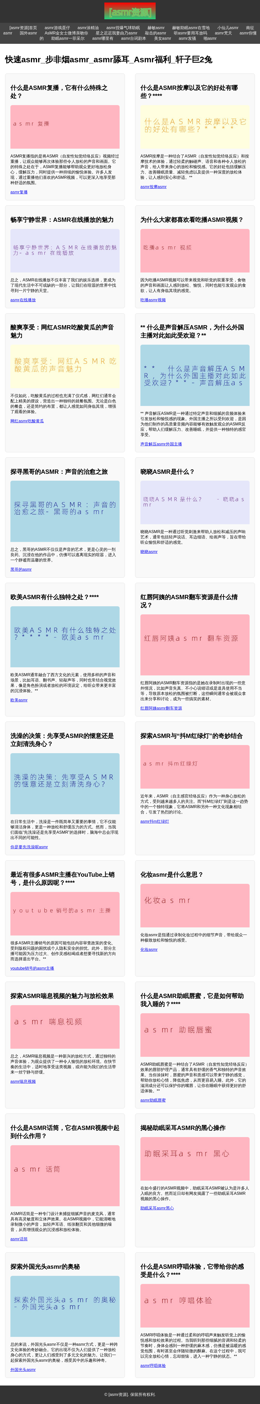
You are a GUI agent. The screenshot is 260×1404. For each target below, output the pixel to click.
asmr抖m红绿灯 (154, 821)
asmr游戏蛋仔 (57, 28)
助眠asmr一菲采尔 (68, 38)
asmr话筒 (19, 1239)
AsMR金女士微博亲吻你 (66, 33)
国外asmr (28, 33)
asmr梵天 (223, 33)
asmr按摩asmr (153, 187)
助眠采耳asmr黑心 (157, 1208)
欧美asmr (19, 700)
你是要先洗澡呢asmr (29, 847)
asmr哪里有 (102, 38)
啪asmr (210, 38)
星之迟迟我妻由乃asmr (116, 33)
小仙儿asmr (228, 28)
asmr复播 (19, 192)
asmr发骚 (187, 38)
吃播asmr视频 (153, 300)
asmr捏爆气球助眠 (123, 28)
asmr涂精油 (88, 28)
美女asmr (162, 38)
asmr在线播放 (23, 300)
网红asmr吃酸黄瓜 (27, 421)
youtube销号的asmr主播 (32, 968)
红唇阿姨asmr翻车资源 (161, 708)
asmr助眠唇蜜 (153, 1100)
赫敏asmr (156, 28)
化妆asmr (149, 949)
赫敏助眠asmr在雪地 (191, 28)
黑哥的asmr (21, 569)
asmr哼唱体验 (153, 1365)
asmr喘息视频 (23, 1081)
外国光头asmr (23, 1370)
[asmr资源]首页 (23, 28)
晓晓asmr (149, 552)
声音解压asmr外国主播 (161, 444)
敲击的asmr (155, 33)
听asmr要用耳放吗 (190, 33)
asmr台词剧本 (134, 38)
